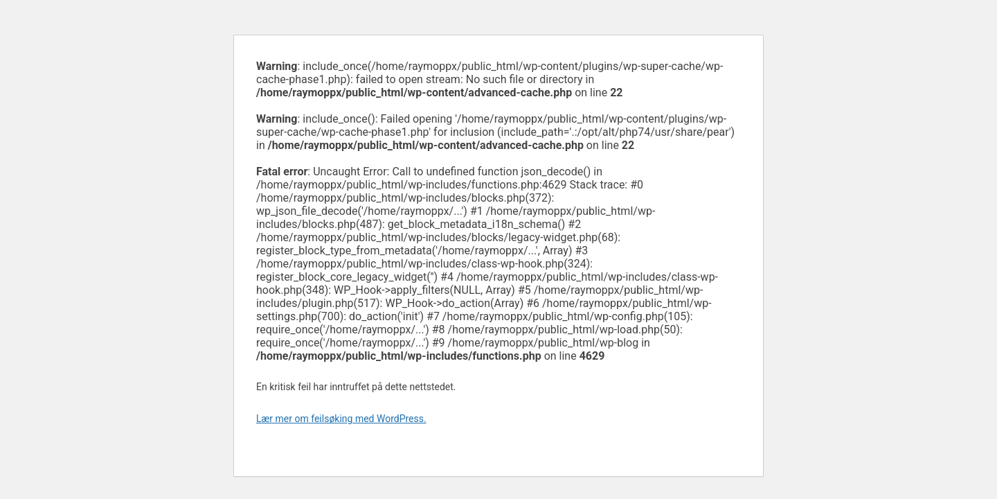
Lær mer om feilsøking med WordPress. (341, 418)
